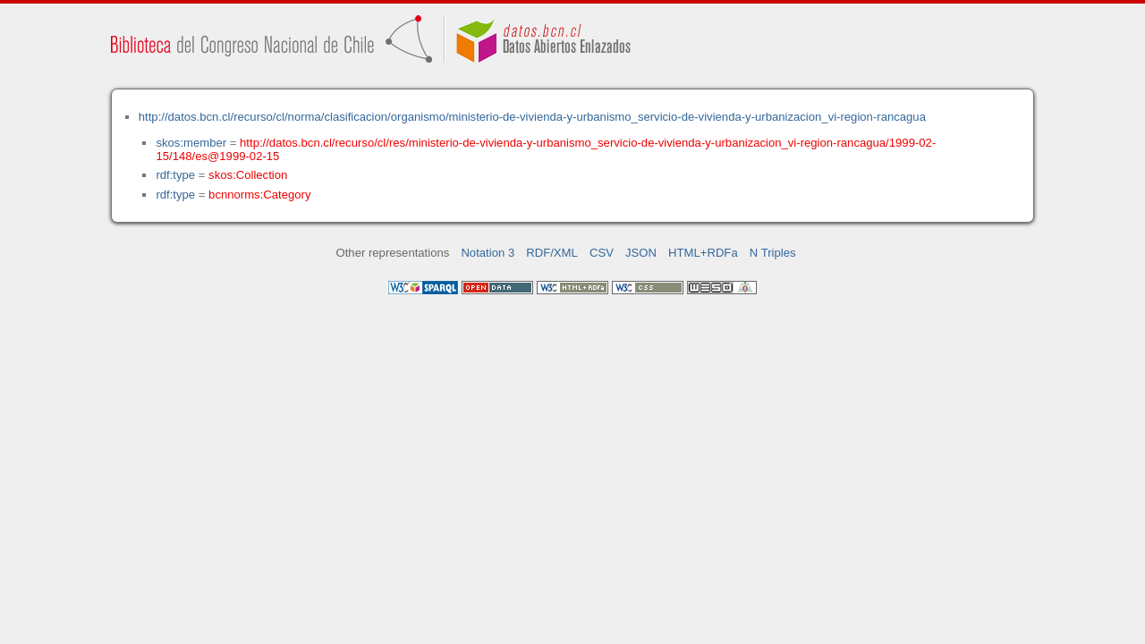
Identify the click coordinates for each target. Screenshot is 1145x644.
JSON (641, 252)
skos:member (191, 142)
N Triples (773, 252)
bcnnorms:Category (259, 194)
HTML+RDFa (703, 252)
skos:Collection (247, 175)
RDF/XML (552, 252)
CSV (601, 252)
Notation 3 (487, 252)
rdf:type (175, 175)
